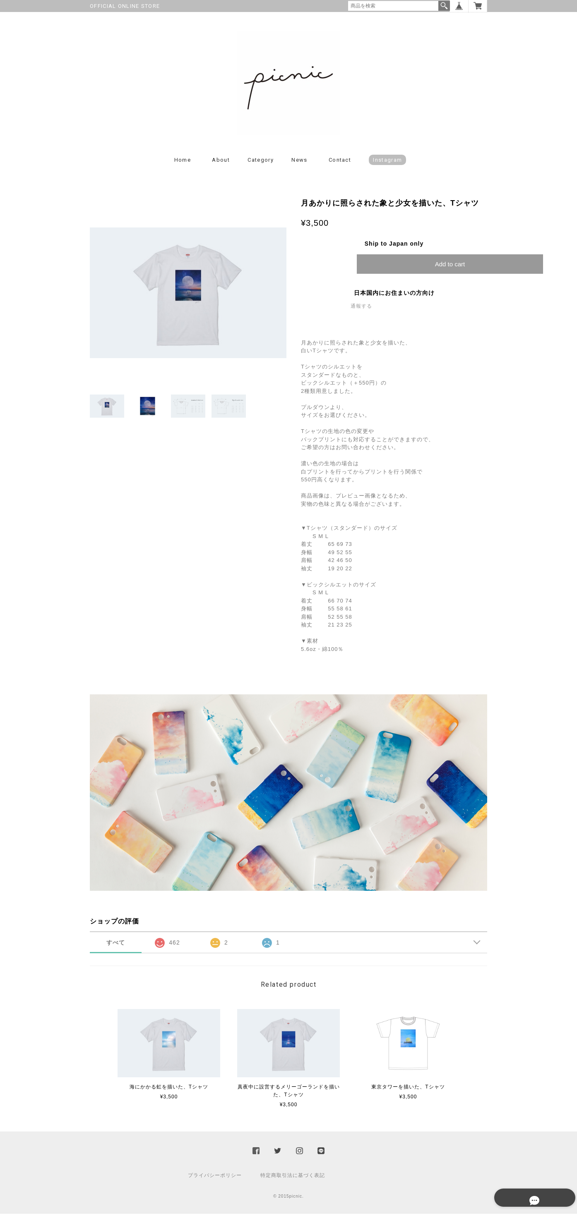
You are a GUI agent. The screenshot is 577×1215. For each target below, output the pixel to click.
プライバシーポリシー (215, 1176)
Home (182, 161)
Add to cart (450, 264)
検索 (444, 6)
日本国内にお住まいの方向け (394, 293)
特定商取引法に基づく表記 (292, 1176)
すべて (115, 943)
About (221, 161)
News (299, 161)
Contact (340, 161)
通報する (361, 307)
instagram (387, 161)
